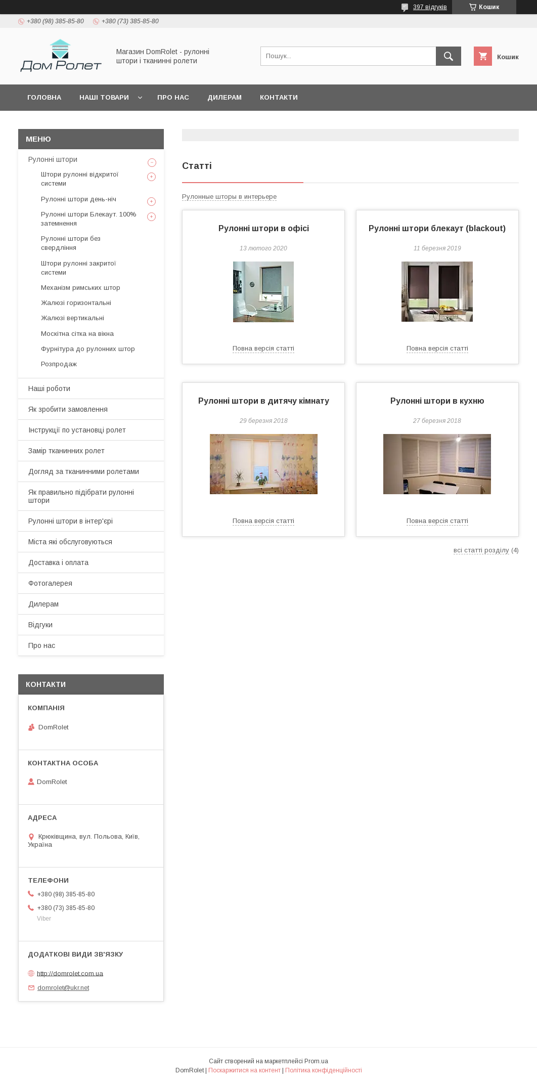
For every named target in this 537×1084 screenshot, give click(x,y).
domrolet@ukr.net (63, 987)
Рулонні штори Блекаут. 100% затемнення (89, 218)
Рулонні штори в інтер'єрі (70, 521)
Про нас (173, 97)
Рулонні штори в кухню (437, 401)
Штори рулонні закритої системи (78, 267)
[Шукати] (448, 56)
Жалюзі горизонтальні (76, 303)
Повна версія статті (263, 348)
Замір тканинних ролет (66, 451)
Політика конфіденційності (323, 1070)
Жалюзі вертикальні (72, 318)
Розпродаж (59, 364)
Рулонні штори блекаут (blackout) (437, 228)
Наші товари (104, 97)
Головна (44, 97)
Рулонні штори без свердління (71, 243)
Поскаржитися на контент (244, 1070)
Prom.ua (316, 1061)
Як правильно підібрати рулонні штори (81, 496)
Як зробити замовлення (68, 409)
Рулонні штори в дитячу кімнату (263, 401)
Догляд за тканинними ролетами (83, 471)
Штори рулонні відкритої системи (80, 178)
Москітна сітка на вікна (77, 333)
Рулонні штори (52, 159)
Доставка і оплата (58, 562)
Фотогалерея (50, 583)
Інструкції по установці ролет (77, 430)
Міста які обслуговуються (70, 542)
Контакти (279, 97)
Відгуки (40, 625)
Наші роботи (49, 388)
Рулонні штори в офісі (263, 228)
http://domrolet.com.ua (70, 973)
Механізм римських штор (80, 287)
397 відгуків (430, 7)
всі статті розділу (481, 550)
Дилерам (224, 97)
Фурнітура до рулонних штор (88, 349)
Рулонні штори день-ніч (78, 199)
